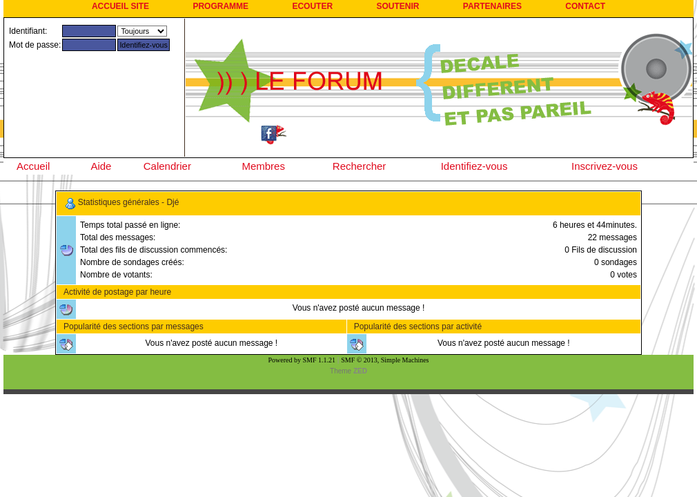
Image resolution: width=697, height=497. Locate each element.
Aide (100, 166)
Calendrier (167, 166)
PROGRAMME (220, 6)
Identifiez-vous (474, 166)
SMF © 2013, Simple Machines (385, 360)
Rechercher (359, 166)
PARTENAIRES (492, 6)
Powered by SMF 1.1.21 (302, 360)
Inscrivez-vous (604, 166)
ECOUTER (312, 6)
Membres (263, 166)
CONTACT (585, 6)
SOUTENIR (397, 6)
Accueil (33, 166)
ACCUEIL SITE (120, 6)
